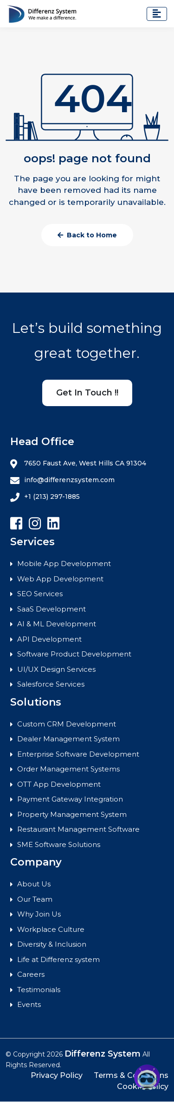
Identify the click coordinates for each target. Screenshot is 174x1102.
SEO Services (40, 593)
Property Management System (72, 814)
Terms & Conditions (131, 1075)
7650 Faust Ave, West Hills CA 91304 (78, 463)
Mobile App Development (64, 563)
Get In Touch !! (87, 393)
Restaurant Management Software (78, 829)
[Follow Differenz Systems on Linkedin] (53, 523)
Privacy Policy (57, 1075)
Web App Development (60, 578)
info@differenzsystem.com (62, 480)
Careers (31, 974)
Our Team (34, 899)
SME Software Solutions (58, 844)
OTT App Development (59, 784)
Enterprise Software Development (78, 754)
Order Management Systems (68, 768)
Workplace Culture (50, 929)
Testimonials (38, 989)
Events (29, 1004)
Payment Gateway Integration (70, 799)
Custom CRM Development (66, 724)
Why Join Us (39, 914)
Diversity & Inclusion (51, 944)
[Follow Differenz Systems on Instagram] (35, 523)
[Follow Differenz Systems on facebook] (16, 523)
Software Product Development (74, 654)
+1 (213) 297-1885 (45, 497)
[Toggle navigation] (157, 14)
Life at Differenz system (58, 959)
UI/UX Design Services (56, 669)
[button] (147, 1077)
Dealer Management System (68, 738)
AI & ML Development (56, 623)
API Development (49, 639)
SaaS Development (51, 609)
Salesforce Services (50, 684)
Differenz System (102, 1054)
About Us (34, 883)
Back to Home (87, 235)
